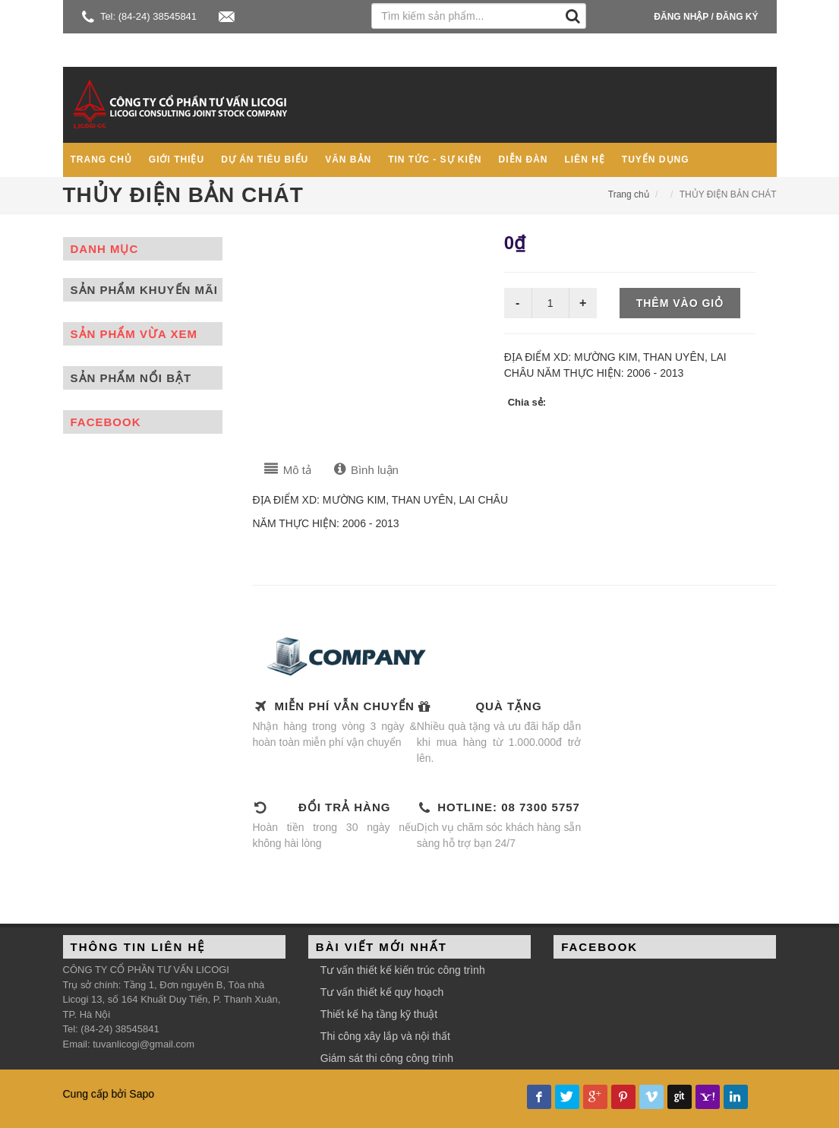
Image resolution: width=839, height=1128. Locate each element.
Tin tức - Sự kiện (434, 159)
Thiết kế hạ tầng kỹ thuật (378, 1014)
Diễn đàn (523, 159)
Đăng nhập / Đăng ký (706, 16)
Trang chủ (101, 159)
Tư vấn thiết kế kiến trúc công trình (402, 970)
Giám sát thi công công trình (386, 1058)
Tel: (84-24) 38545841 (139, 16)
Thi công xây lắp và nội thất (385, 1036)
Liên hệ (585, 159)
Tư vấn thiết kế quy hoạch (381, 992)
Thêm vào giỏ (680, 303)
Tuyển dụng (655, 159)
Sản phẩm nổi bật (131, 377)
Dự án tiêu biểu (264, 159)
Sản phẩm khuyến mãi (145, 289)
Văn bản (348, 159)
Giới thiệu (176, 159)
